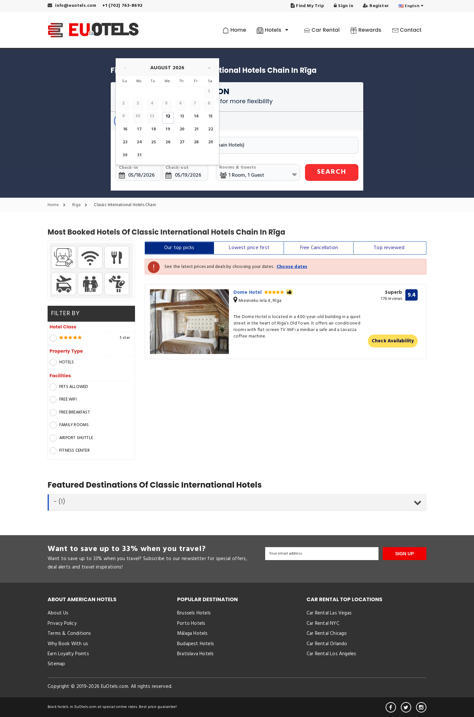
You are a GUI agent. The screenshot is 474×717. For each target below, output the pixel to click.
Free (319, 248)
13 (182, 116)
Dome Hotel (263, 292)
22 (210, 129)
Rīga (81, 205)
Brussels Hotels (194, 613)
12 (168, 116)
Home (234, 30)
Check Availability (393, 341)
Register (376, 6)
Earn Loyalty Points (68, 654)
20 (182, 129)
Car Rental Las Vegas (329, 613)
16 (125, 129)
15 (211, 116)
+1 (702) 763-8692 (122, 5)
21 (196, 129)
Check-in (128, 167)
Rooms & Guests (237, 167)
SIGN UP (404, 553)
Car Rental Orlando (327, 644)
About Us (58, 613)
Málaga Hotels (192, 633)
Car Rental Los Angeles (331, 654)
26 (167, 142)
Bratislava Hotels (195, 654)
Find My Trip (307, 6)
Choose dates (291, 266)
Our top (179, 248)
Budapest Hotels (195, 644)
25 (153, 142)
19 (167, 129)
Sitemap (56, 664)
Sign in (343, 6)
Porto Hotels (191, 623)
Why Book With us (68, 644)
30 (125, 155)
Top (389, 248)
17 (139, 129)
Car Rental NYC (323, 623)
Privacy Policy (62, 623)
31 (139, 155)
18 (153, 129)
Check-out (177, 167)
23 (125, 142)
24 (139, 142)
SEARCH (331, 172)
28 (196, 142)
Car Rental (322, 30)
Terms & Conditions (69, 633)
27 (182, 142)
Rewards (365, 30)
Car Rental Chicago (327, 633)
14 (196, 116)
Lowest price (249, 248)
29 (210, 142)
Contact (407, 30)
